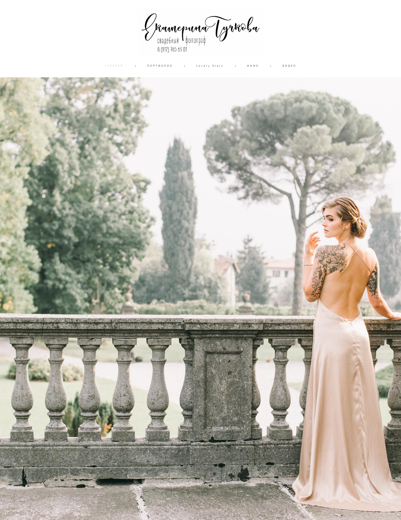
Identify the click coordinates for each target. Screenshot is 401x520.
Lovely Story (210, 66)
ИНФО (253, 66)
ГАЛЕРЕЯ (114, 66)
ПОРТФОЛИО (160, 66)
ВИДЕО (289, 66)
